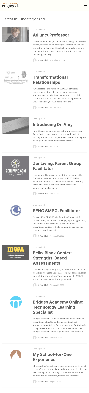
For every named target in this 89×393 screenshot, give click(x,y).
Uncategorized (39, 29)
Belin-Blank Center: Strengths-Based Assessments (52, 258)
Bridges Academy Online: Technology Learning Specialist (58, 307)
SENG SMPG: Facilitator (56, 210)
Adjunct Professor (51, 35)
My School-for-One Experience (52, 357)
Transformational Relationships (50, 80)
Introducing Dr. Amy (53, 124)
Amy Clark (44, 60)
